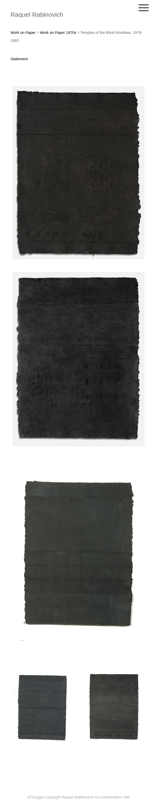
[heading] (36, 15)
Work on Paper (23, 33)
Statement (19, 59)
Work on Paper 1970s (58, 33)
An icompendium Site (112, 797)
